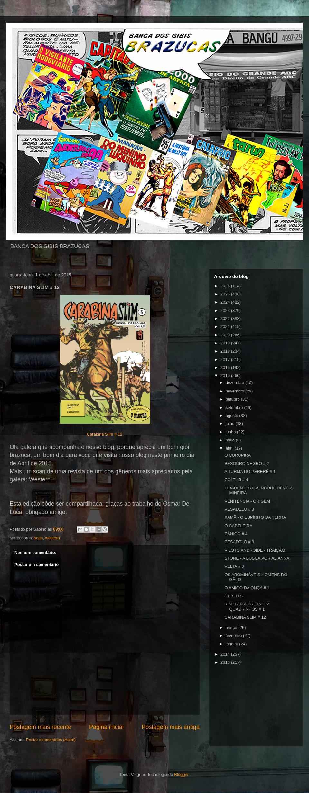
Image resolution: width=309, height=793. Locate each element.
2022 (225, 318)
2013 (225, 662)
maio (231, 440)
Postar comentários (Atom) (51, 739)
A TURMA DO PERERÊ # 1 (250, 471)
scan (38, 538)
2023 (225, 310)
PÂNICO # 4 (236, 533)
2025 (225, 294)
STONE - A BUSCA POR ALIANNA (256, 558)
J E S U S (233, 596)
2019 (225, 343)
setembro (235, 407)
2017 (225, 359)
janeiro (232, 644)
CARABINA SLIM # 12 (245, 617)
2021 (225, 326)
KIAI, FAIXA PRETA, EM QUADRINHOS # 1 (247, 607)
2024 (225, 302)
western (52, 538)
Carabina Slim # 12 (105, 434)
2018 (225, 351)
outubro (233, 399)
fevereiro (234, 635)
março (232, 627)
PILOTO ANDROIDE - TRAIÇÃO (254, 550)
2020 (225, 335)
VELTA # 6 (234, 566)
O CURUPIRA (237, 455)
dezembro (235, 382)
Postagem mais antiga (171, 727)
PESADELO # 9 (239, 541)
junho (231, 432)
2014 (225, 654)
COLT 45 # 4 (236, 479)
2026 (225, 286)
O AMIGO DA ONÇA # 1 (246, 587)
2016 (225, 367)
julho (231, 423)
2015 (225, 375)
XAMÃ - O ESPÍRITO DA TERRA (255, 517)
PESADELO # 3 (239, 509)
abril (230, 448)
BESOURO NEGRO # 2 (246, 463)
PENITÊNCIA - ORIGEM (247, 501)
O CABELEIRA (238, 525)
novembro (235, 391)
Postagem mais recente (40, 727)
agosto (232, 415)
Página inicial (106, 727)
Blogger (181, 774)
